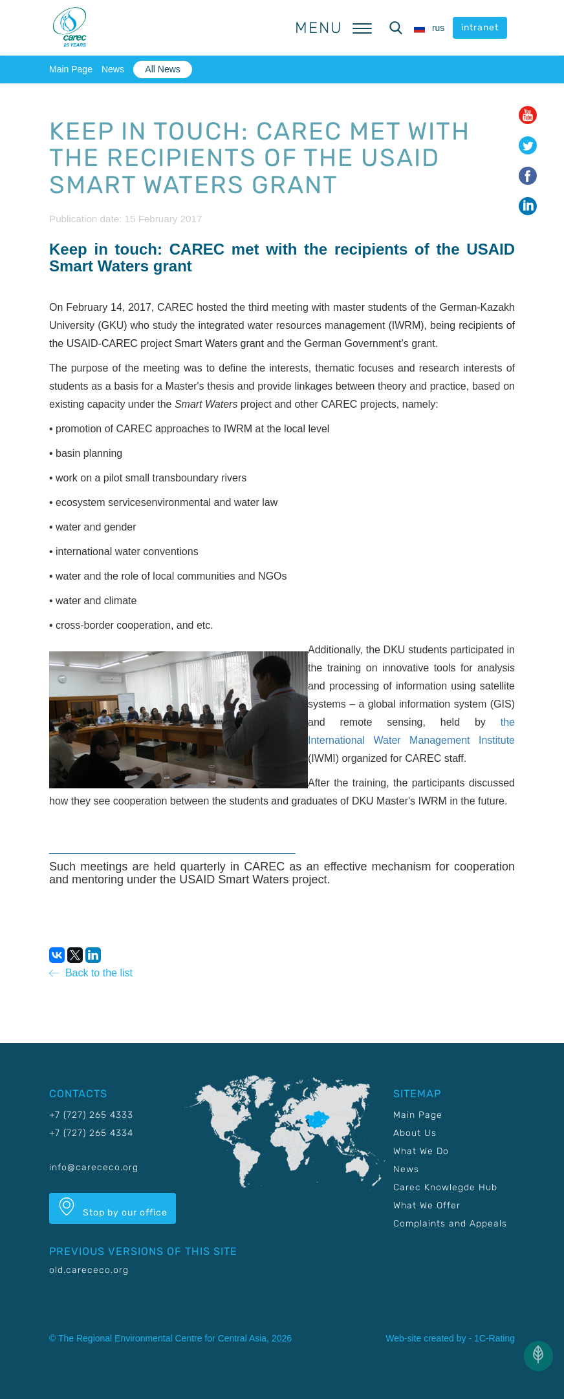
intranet (480, 27)
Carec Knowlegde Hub (445, 1187)
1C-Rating (494, 1338)
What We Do (421, 1151)
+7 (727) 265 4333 (91, 1115)
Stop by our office (113, 1207)
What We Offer (427, 1205)
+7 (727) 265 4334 (91, 1133)
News (113, 69)
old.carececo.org (89, 1270)
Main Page (70, 69)
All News (162, 69)
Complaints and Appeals (450, 1223)
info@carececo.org (93, 1167)
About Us (415, 1133)
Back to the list (91, 972)
